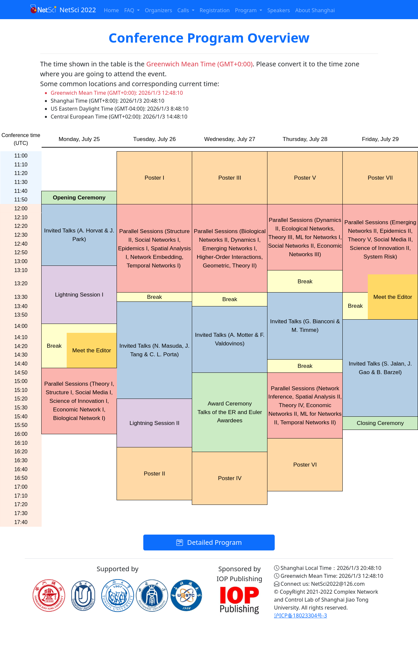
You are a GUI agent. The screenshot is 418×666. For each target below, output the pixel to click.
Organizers (158, 10)
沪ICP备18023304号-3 (300, 615)
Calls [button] (183, 10)
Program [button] (246, 10)
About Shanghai (315, 10)
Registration (215, 10)
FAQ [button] (130, 10)
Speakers (278, 10)
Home (111, 10)
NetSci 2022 (63, 9)
